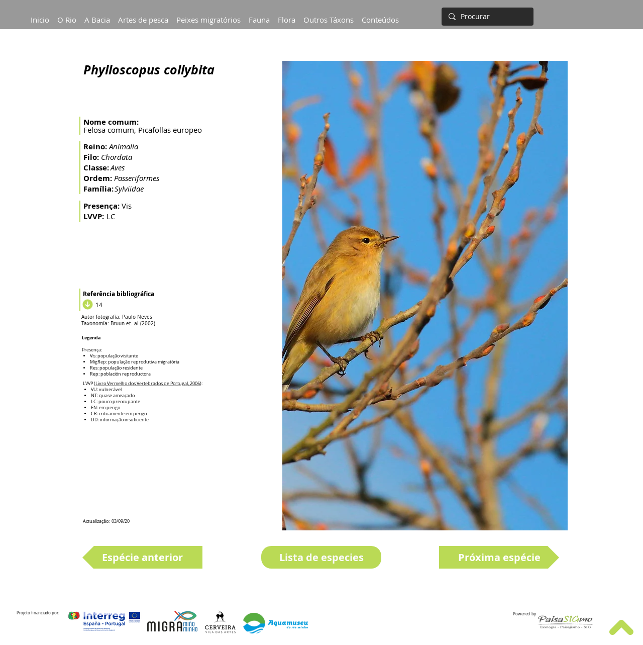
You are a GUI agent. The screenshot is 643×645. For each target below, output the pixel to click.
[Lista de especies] (321, 557)
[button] (97, 15)
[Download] (86, 304)
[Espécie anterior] (142, 557)
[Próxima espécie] (499, 557)
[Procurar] (486, 17)
